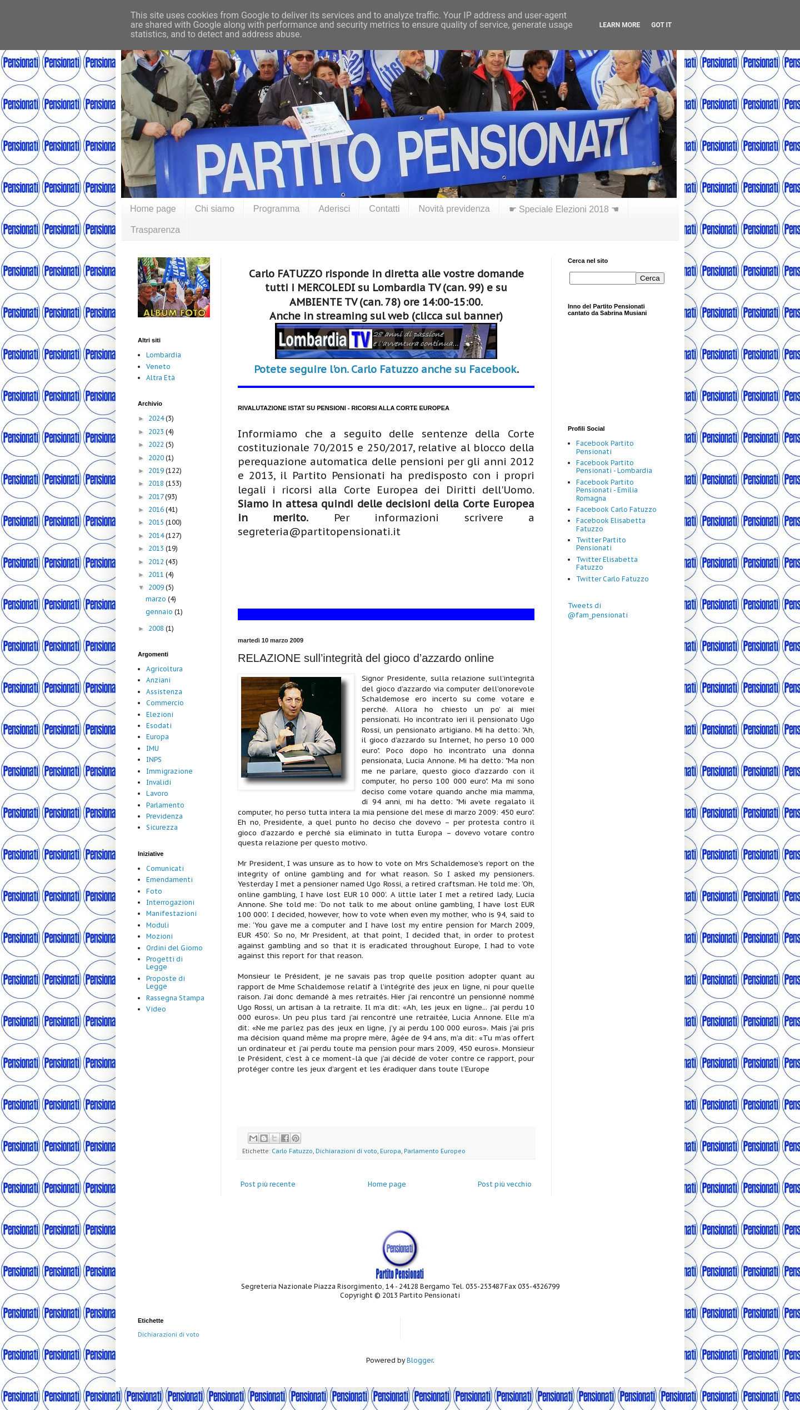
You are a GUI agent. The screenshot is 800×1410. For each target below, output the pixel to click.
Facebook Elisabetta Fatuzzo (611, 524)
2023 (157, 431)
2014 (157, 535)
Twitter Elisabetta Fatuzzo (607, 563)
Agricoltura (164, 669)
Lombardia (163, 355)
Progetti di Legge (164, 963)
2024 (157, 418)
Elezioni (159, 714)
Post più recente (268, 1184)
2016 (157, 509)
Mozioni (159, 936)
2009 (157, 587)
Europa (390, 1151)
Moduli (157, 925)
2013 (157, 548)
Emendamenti (169, 879)
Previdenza (164, 816)
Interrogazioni (170, 902)
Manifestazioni (171, 913)
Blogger (420, 1360)
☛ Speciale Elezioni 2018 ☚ (564, 209)
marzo (157, 599)
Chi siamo (214, 208)
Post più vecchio (505, 1184)
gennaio (160, 611)
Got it (661, 25)
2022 (157, 444)
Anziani (158, 680)
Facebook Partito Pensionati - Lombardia (614, 467)
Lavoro (157, 793)
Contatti (384, 208)
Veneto (158, 366)
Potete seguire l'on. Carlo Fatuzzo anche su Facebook (385, 369)
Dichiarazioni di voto (346, 1151)
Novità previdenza (453, 208)
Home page (153, 208)
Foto (154, 891)
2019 (157, 470)
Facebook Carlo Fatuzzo (616, 509)
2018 (157, 483)
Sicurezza (162, 827)
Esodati (159, 725)
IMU (152, 748)
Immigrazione (169, 771)
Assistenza (164, 691)
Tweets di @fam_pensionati (598, 610)
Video (156, 1009)
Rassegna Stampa (175, 998)
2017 (156, 496)
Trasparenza (155, 230)
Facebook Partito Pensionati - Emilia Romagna (607, 490)
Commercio (165, 703)
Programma (276, 208)
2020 (157, 458)
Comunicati (165, 868)
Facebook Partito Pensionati (605, 447)
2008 (157, 628)
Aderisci (334, 208)
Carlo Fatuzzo (292, 1151)
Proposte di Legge (165, 982)
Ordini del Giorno (174, 948)
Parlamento (165, 805)
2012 (157, 561)
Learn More (620, 25)
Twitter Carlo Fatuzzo (612, 579)
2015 (157, 522)
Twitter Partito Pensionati (601, 544)
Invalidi (158, 782)
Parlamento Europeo (435, 1151)
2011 (157, 574)
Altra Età (160, 377)
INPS (154, 759)
